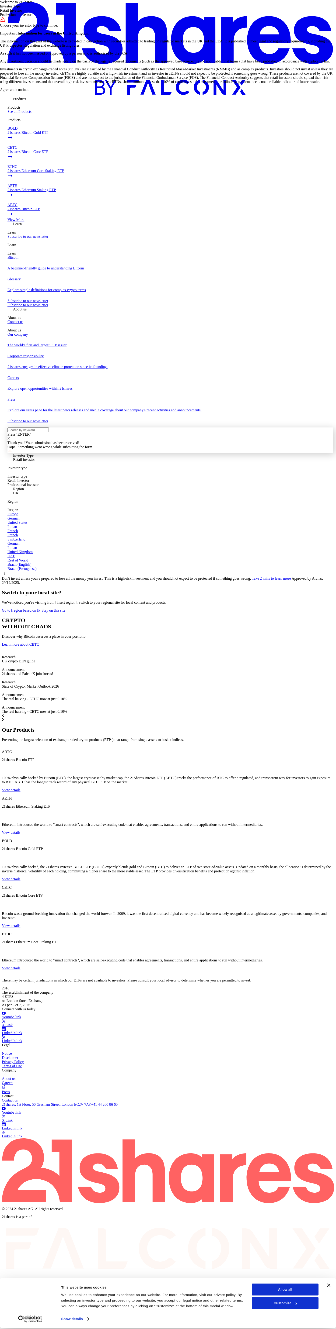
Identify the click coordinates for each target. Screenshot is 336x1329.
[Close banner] (328, 1286)
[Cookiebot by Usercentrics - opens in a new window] (30, 1319)
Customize (285, 1304)
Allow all (285, 1290)
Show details (72, 1320)
